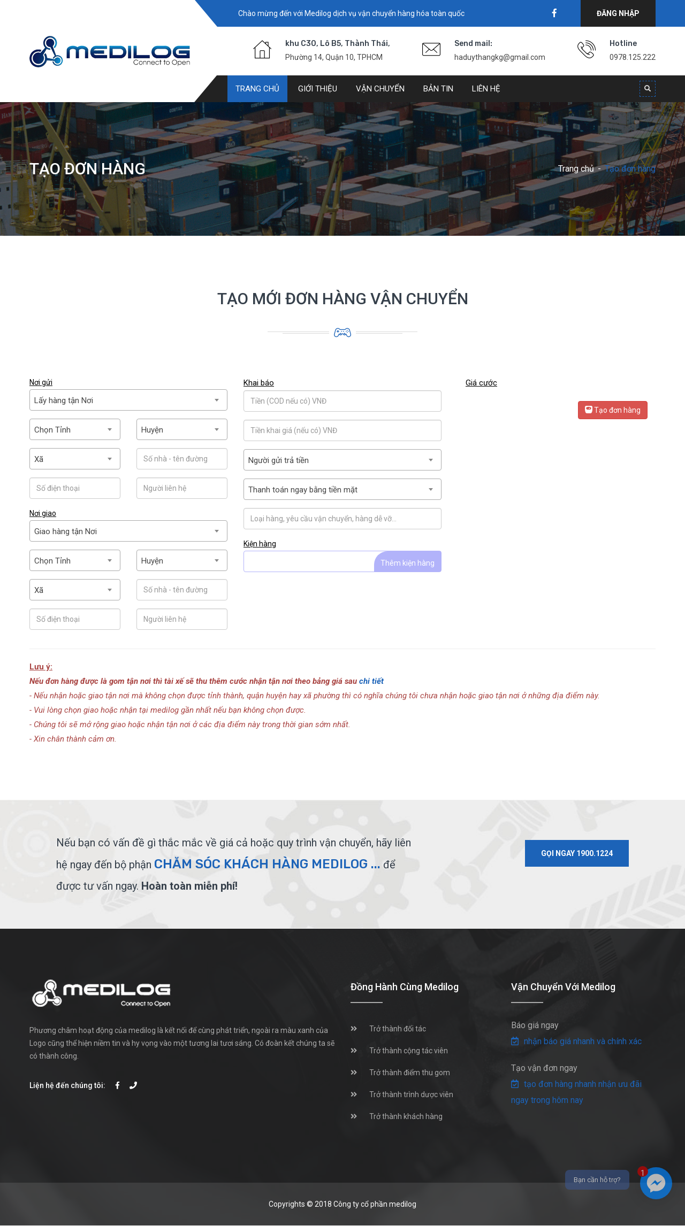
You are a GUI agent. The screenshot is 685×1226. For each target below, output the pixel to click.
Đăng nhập (618, 13)
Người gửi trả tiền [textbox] (278, 460)
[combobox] (128, 400)
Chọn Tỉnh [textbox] (52, 430)
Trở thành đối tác (397, 1028)
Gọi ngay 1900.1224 (577, 853)
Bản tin (438, 89)
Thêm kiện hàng (407, 563)
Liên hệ (486, 89)
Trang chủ (257, 89)
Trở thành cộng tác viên (408, 1050)
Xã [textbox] (38, 459)
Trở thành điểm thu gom (409, 1072)
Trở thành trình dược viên (411, 1094)
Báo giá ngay (535, 1025)
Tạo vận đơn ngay (544, 1068)
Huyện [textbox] (152, 430)
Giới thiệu (317, 89)
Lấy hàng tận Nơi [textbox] (63, 400)
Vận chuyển (380, 89)
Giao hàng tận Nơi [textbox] (65, 531)
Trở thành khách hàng (406, 1116)
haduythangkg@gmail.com (499, 57)
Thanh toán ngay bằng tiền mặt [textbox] (302, 490)
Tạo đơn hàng (613, 410)
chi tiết (371, 681)
